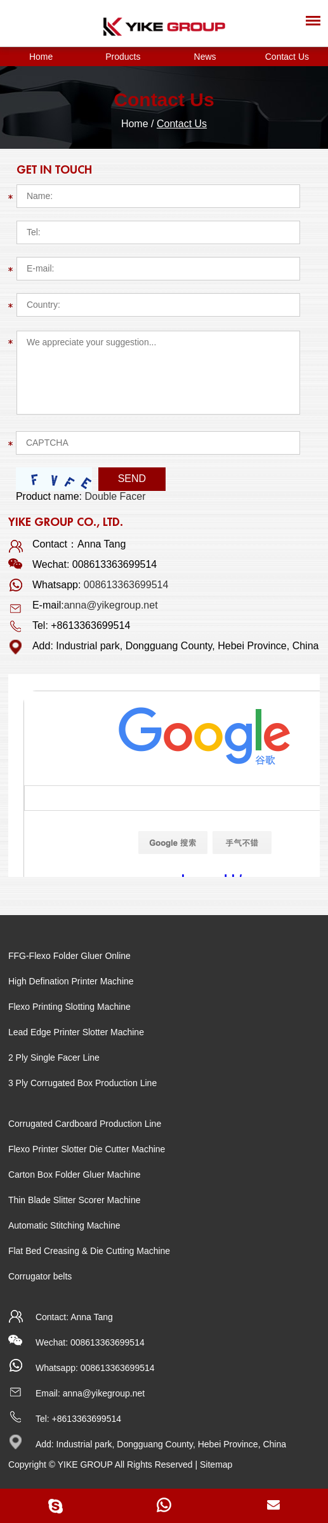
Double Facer (114, 496)
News (205, 57)
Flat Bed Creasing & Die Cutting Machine (89, 1251)
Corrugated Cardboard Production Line (84, 1124)
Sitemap (216, 1464)
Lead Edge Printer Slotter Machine (76, 1032)
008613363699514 (126, 584)
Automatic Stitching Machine (64, 1225)
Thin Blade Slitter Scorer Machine (74, 1200)
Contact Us (287, 57)
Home (41, 57)
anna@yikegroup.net (111, 605)
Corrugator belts (40, 1276)
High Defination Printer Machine (71, 981)
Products (122, 57)
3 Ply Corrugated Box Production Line (82, 1083)
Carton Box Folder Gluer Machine (74, 1174)
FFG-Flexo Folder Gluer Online (69, 956)
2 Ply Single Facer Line (54, 1057)
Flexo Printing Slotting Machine (69, 1007)
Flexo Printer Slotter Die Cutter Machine (86, 1149)
